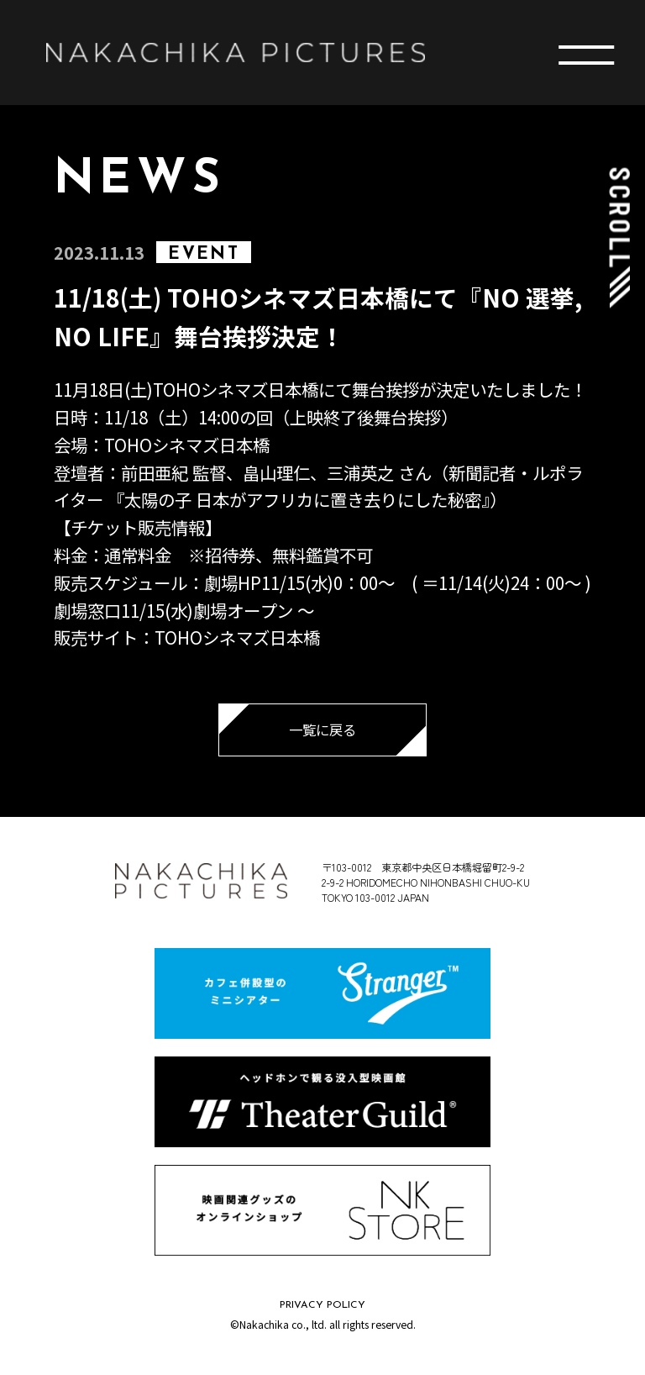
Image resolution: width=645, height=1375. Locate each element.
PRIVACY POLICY (322, 1305)
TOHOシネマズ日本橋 (187, 444)
